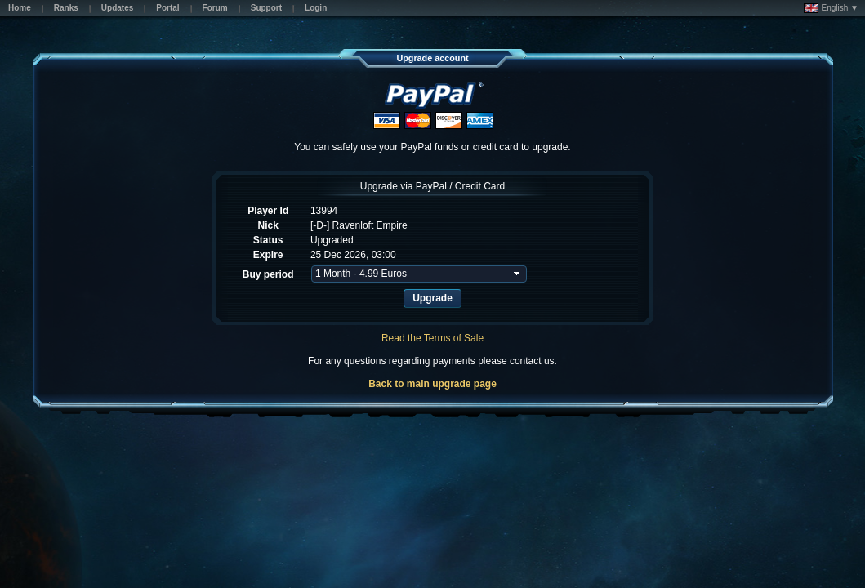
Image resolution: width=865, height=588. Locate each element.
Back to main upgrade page (432, 384)
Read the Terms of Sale (432, 338)
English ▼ (831, 8)
